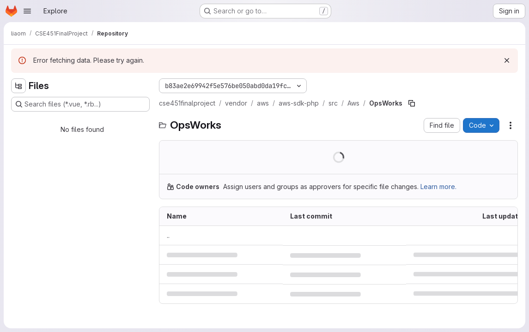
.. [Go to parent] (168, 235)
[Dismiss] (506, 60)
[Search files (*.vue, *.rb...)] (80, 104)
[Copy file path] (411, 103)
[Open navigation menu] (27, 11)
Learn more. (438, 186)
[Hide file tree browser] (18, 85)
